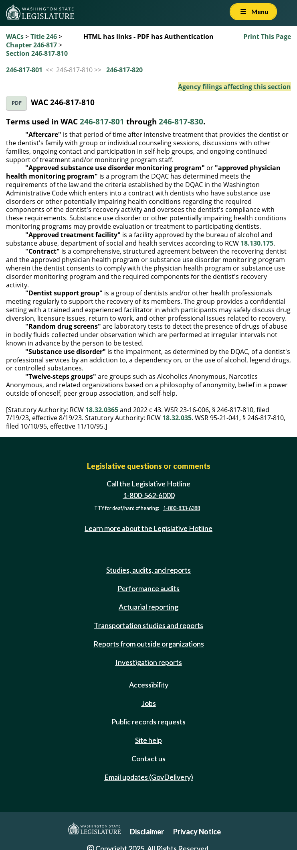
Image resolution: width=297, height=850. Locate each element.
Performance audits (148, 588)
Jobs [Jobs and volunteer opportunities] (148, 703)
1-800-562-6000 (148, 495)
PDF (17, 103)
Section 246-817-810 (37, 53)
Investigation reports (148, 662)
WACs (15, 36)
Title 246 (43, 36)
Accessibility (148, 684)
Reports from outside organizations (148, 643)
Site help (148, 740)
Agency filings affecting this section (234, 86)
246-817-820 (124, 69)
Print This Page (267, 36)
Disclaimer (147, 831)
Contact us (148, 758)
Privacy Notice (197, 831)
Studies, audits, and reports (148, 569)
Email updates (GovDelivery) (148, 777)
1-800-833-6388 (181, 508)
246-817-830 (181, 121)
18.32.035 (177, 417)
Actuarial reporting (148, 606)
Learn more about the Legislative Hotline (148, 528)
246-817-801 (24, 69)
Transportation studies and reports (148, 625)
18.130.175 (256, 243)
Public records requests (148, 721)
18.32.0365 (101, 409)
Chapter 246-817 (31, 45)
